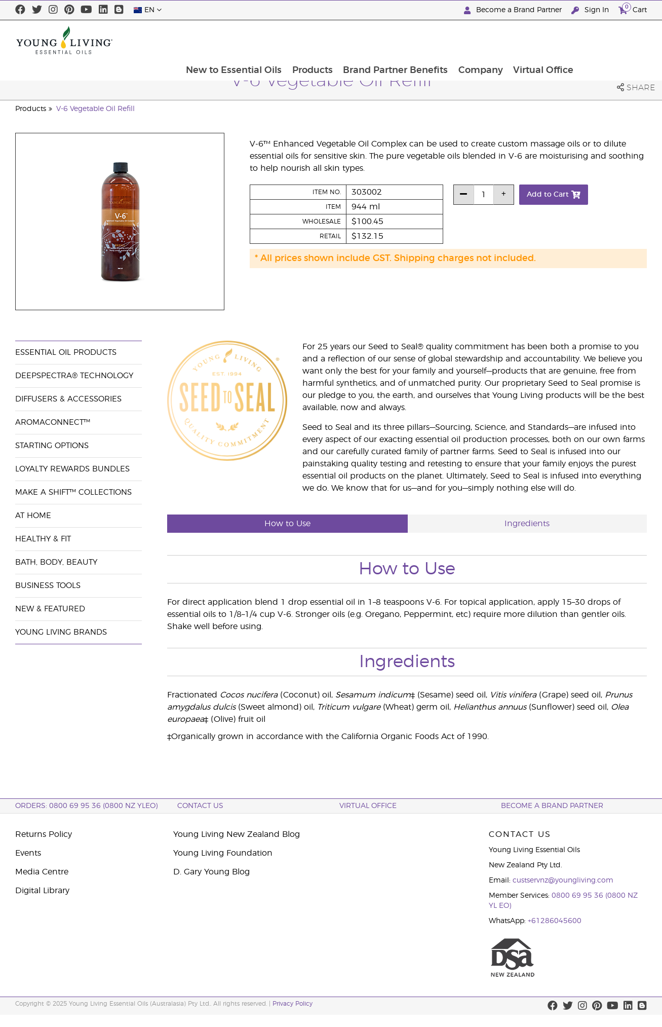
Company (547, 40)
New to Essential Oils (298, 40)
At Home (33, 516)
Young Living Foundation (222, 853)
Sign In (591, 10)
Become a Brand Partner (514, 10)
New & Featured (50, 609)
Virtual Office (611, 40)
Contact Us (200, 806)
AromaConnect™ (52, 422)
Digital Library (42, 891)
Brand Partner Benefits (461, 40)
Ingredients (527, 524)
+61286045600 (554, 921)
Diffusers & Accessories (68, 399)
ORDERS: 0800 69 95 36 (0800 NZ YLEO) (86, 806)
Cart (632, 9)
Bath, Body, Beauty (56, 562)
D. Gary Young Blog (211, 872)
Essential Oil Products (65, 352)
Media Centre (41, 872)
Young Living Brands (61, 632)
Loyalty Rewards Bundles (72, 469)
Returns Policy (43, 834)
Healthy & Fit (43, 539)
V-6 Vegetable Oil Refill (95, 109)
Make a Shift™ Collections (73, 492)
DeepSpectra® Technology (74, 376)
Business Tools (48, 586)
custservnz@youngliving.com (563, 880)
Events (28, 853)
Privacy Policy (292, 1004)
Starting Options (52, 446)
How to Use (287, 524)
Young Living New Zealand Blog (236, 834)
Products (378, 40)
